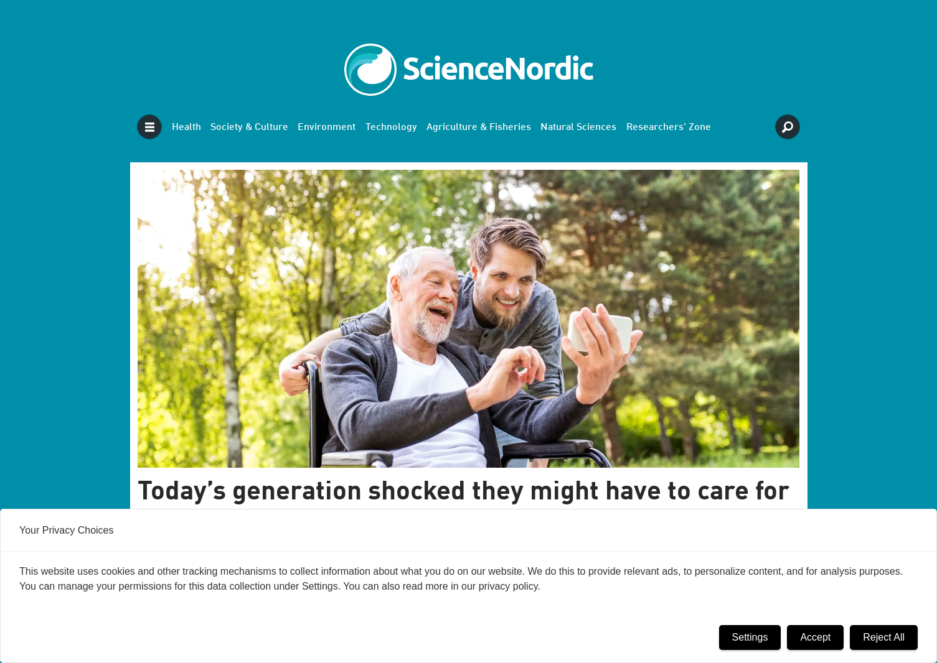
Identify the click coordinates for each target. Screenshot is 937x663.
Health (186, 127)
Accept (815, 637)
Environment (326, 127)
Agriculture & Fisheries (478, 127)
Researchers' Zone (668, 127)
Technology (391, 127)
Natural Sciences (578, 127)
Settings (750, 637)
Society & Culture (249, 127)
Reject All (884, 637)
